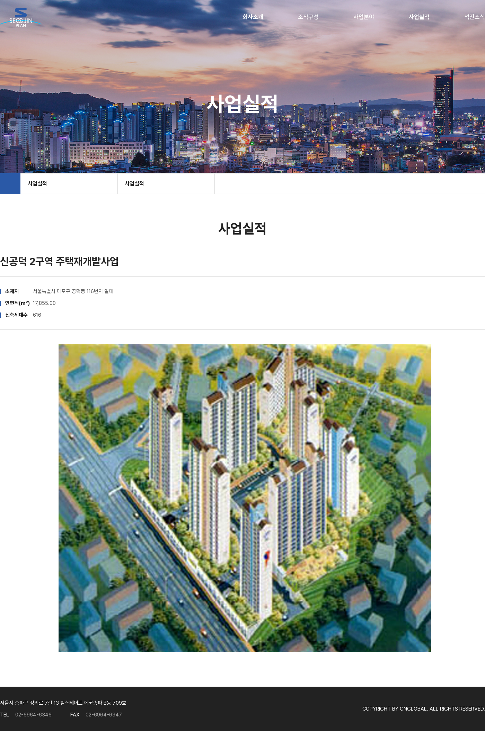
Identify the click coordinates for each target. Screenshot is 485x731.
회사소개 (252, 17)
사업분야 (363, 17)
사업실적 (419, 17)
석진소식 (474, 17)
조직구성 (308, 17)
